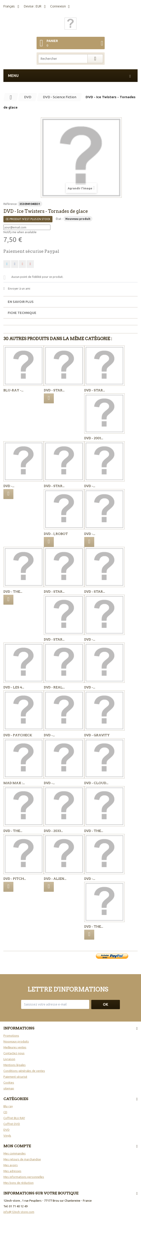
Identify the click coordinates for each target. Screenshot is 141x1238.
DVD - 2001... (93, 438)
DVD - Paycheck (17, 735)
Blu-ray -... (13, 390)
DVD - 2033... (53, 831)
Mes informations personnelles (23, 1176)
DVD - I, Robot (56, 534)
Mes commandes (14, 1153)
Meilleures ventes (14, 1047)
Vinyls (7, 1135)
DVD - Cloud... (96, 783)
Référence (10, 203)
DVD (6, 1129)
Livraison (9, 1059)
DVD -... (8, 486)
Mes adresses (12, 1171)
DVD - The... (12, 591)
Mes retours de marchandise (22, 1159)
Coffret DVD (11, 1123)
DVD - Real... (54, 687)
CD (5, 1112)
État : (59, 218)
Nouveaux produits (16, 1041)
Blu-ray (8, 1106)
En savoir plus (21, 302)
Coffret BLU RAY (14, 1118)
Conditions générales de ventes (24, 1070)
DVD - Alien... (55, 878)
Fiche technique (22, 313)
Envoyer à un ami (19, 288)
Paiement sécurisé (15, 1076)
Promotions (11, 1035)
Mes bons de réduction (18, 1182)
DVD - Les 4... (13, 687)
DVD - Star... (54, 390)
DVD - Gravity (97, 735)
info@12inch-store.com (18, 1211)
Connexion (58, 6)
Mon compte (17, 1146)
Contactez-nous (14, 1053)
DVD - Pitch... (14, 878)
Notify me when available (20, 232)
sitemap (8, 1088)
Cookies (8, 1082)
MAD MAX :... (14, 783)
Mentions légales (14, 1064)
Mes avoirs (10, 1165)
